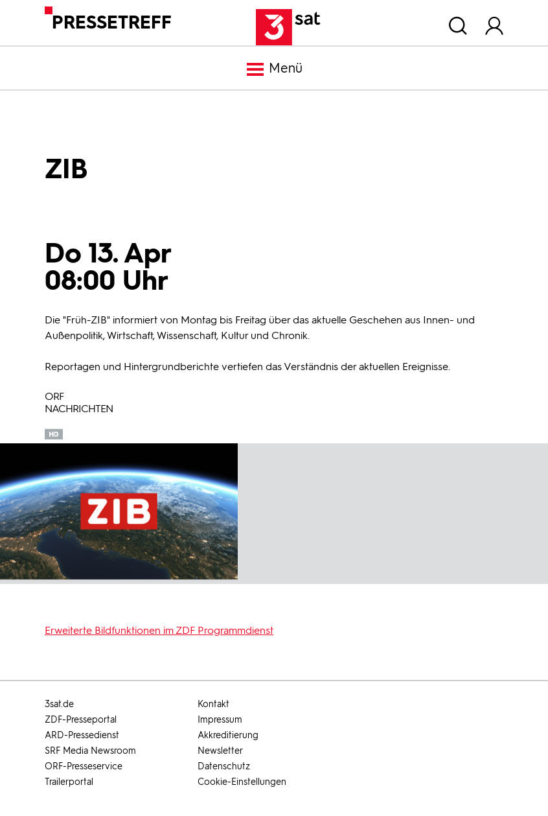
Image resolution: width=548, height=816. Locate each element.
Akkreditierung (228, 735)
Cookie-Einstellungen (242, 781)
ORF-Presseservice (83, 766)
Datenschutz (224, 766)
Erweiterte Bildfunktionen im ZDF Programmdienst (159, 630)
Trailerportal (69, 781)
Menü (274, 69)
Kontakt (213, 704)
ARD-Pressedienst (82, 735)
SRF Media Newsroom (90, 750)
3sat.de (59, 704)
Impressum (220, 719)
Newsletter (220, 750)
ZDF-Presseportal (81, 719)
